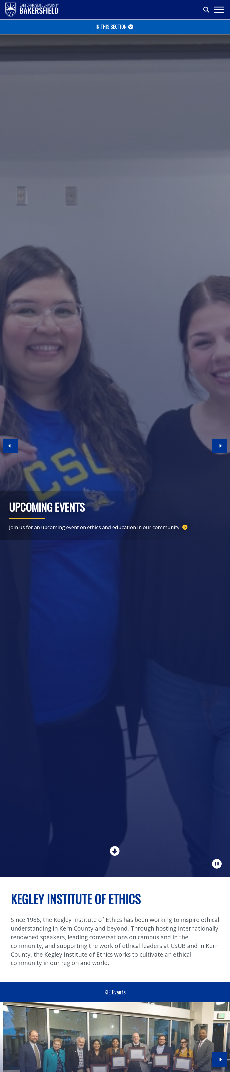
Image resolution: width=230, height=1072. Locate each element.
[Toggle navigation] (218, 9)
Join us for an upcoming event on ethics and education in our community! (95, 527)
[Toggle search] (206, 10)
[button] (10, 448)
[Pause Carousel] (217, 863)
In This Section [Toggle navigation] (111, 26)
